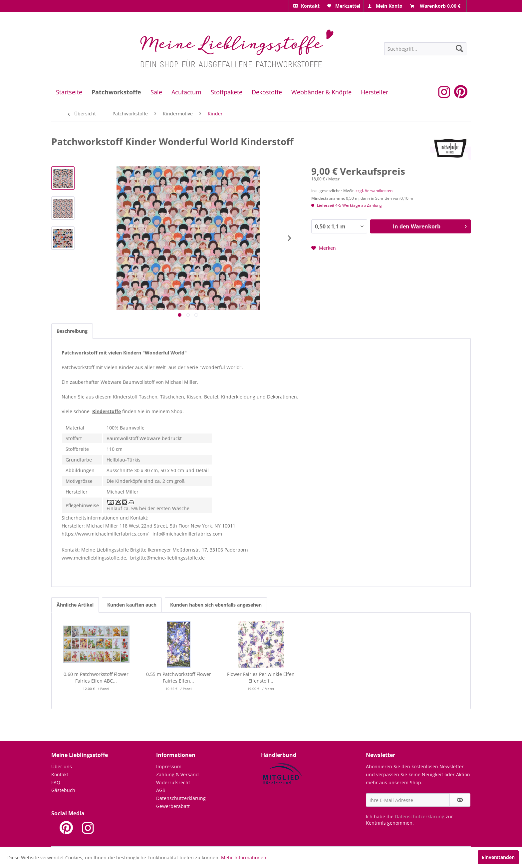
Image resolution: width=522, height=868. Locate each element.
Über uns (61, 766)
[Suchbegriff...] (425, 48)
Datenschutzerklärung (181, 798)
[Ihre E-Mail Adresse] (408, 800)
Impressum (168, 766)
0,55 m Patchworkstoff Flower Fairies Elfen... (178, 677)
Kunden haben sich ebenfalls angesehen (216, 605)
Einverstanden (498, 857)
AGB (160, 790)
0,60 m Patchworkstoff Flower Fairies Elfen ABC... (96, 677)
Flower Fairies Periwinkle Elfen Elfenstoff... (261, 677)
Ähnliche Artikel (75, 605)
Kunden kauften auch (131, 605)
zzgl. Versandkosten (374, 190)
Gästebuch (63, 790)
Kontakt (59, 774)
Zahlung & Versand (177, 774)
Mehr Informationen (243, 857)
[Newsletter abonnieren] (459, 800)
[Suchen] (459, 48)
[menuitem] (306, 6)
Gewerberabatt (173, 806)
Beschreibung (72, 331)
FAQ (55, 782)
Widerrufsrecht (173, 782)
